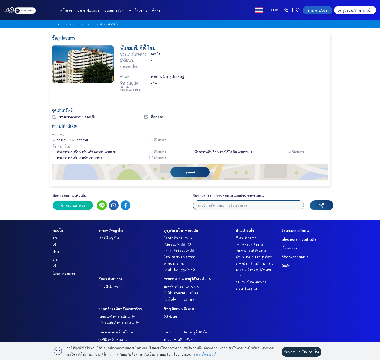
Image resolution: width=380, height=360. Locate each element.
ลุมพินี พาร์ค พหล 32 (112, 339)
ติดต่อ (156, 10)
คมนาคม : (59, 134)
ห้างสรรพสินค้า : (63, 146)
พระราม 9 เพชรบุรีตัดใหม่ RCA (187, 279)
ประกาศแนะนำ (88, 10)
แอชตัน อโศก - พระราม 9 (181, 286)
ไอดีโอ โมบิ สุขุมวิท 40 (179, 269)
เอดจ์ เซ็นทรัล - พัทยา (179, 339)
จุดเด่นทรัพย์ (62, 110)
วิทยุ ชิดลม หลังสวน (179, 308)
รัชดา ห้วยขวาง (110, 279)
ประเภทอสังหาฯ (117, 10)
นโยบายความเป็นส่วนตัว (299, 239)
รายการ (89, 24)
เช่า (55, 244)
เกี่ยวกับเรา (289, 248)
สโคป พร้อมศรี (174, 263)
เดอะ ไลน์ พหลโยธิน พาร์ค (116, 316)
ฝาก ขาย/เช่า (317, 10)
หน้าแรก (66, 10)
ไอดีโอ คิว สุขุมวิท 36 (178, 238)
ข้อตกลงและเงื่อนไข (296, 230)
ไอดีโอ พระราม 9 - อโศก (181, 293)
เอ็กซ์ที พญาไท (108, 238)
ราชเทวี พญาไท (110, 230)
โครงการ (141, 10)
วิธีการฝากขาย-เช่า (295, 257)
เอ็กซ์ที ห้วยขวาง (109, 286)
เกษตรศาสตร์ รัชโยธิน (115, 332)
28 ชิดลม (170, 316)
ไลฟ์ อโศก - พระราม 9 (179, 299)
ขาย (55, 238)
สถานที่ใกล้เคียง (65, 126)
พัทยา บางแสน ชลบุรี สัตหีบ (185, 332)
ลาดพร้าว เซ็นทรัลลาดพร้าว (120, 308)
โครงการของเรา (64, 273)
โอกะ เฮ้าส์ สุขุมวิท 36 (179, 250)
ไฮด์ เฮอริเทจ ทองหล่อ (179, 257)
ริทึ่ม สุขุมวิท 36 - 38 (178, 244)
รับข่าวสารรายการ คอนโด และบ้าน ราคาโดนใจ (229, 195)
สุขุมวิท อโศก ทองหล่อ (181, 230)
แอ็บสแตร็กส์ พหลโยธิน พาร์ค (118, 322)
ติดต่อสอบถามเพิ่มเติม (69, 195)
